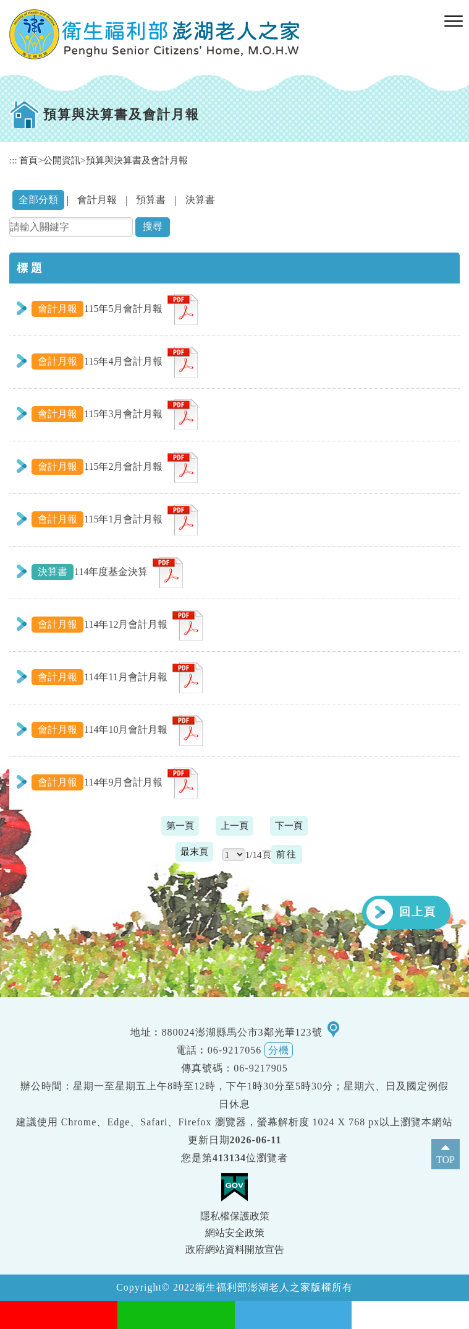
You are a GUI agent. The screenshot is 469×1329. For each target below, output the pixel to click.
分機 (278, 1050)
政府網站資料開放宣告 (234, 1249)
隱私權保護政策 (234, 1216)
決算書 (200, 199)
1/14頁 (258, 854)
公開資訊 (61, 160)
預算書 (151, 199)
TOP (445, 1159)
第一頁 (180, 825)
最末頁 (194, 851)
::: (13, 160)
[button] (453, 21)
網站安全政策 (234, 1232)
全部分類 (38, 199)
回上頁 (417, 912)
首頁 (28, 160)
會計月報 (97, 199)
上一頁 (234, 825)
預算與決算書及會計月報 (137, 160)
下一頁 (289, 825)
